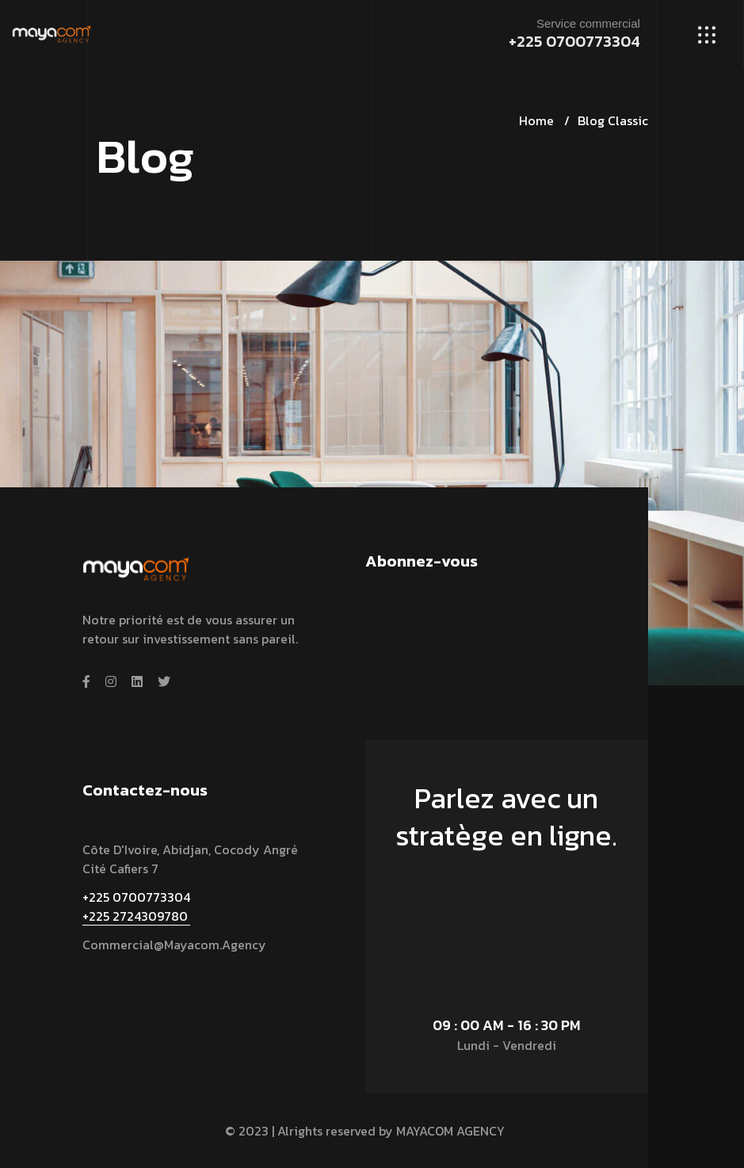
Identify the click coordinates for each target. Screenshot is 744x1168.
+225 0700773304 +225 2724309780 (136, 906)
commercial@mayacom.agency (174, 944)
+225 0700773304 (574, 41)
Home (536, 120)
